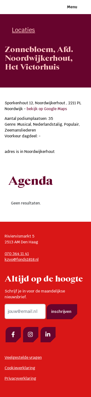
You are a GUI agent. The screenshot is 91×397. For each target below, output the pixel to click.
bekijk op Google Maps (47, 108)
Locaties (23, 30)
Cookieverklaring (20, 368)
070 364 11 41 (17, 253)
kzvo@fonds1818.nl (22, 259)
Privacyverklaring (20, 378)
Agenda (30, 181)
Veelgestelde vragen (23, 357)
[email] (25, 311)
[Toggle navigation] (82, 7)
